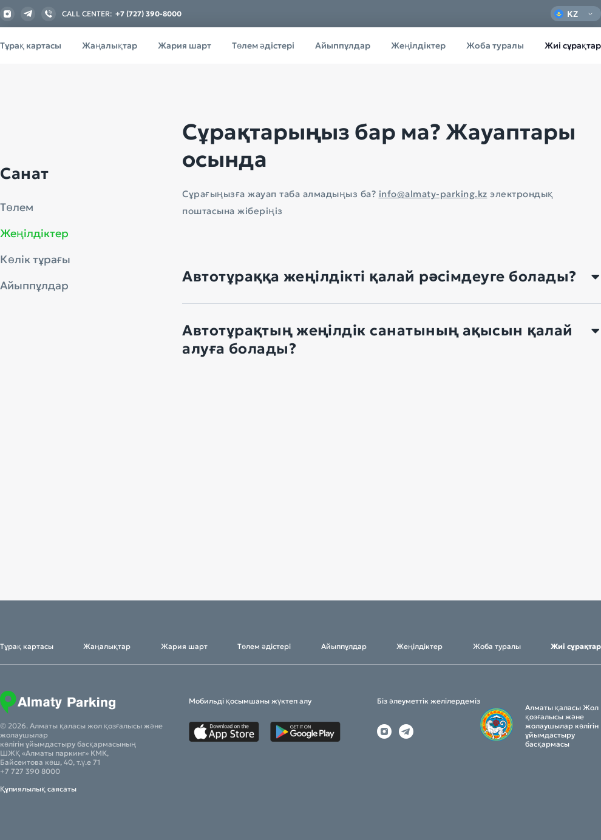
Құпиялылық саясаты (38, 788)
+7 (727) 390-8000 (148, 13)
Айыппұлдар (342, 45)
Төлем (16, 207)
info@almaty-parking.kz (433, 194)
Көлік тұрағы (35, 259)
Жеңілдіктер (418, 45)
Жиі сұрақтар (573, 45)
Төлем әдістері (263, 45)
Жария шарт (184, 45)
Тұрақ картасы (30, 45)
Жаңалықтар (109, 45)
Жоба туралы (495, 45)
